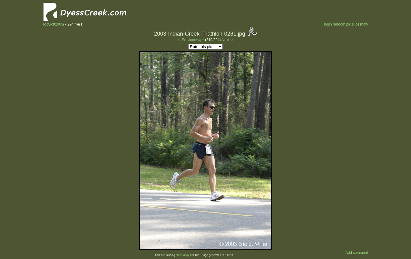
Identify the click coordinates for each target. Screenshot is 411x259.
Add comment (356, 252)
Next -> (228, 40)
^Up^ (200, 40)
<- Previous (186, 40)
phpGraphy (183, 255)
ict (52, 24)
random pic (342, 24)
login (328, 24)
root (46, 24)
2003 (59, 24)
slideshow (360, 24)
